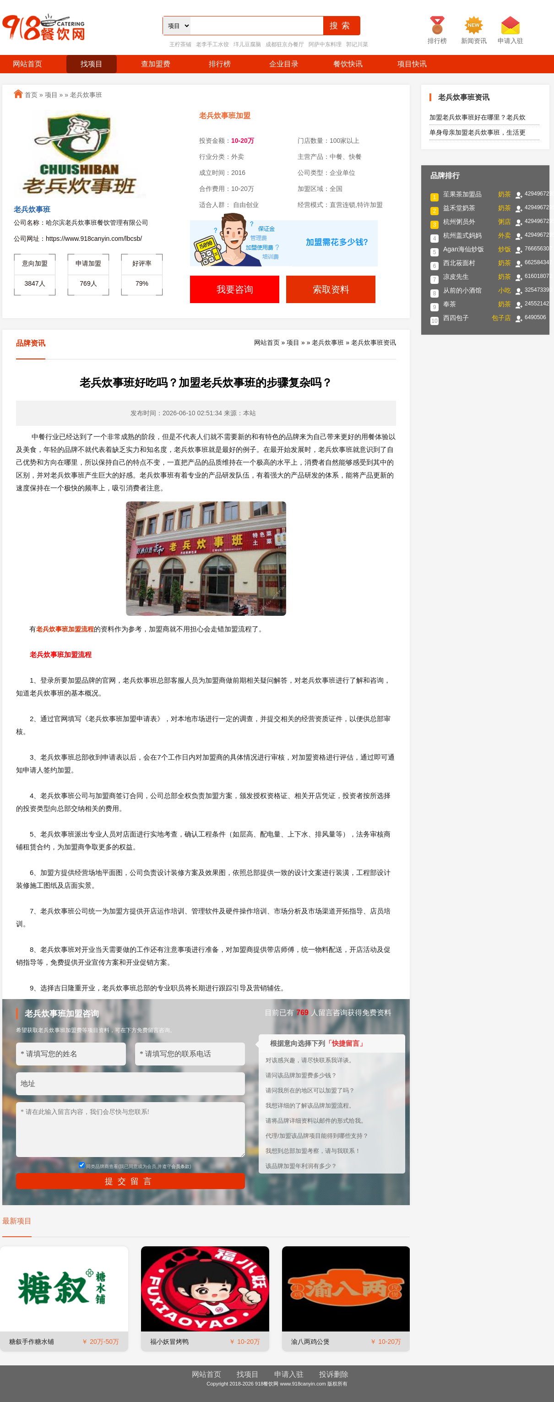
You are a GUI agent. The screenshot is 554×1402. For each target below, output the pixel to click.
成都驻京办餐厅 (285, 44)
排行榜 (220, 64)
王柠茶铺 (180, 44)
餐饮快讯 (348, 64)
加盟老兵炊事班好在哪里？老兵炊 (477, 117)
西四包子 (456, 317)
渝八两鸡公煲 (310, 1341)
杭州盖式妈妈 (462, 235)
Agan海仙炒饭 (463, 249)
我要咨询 (235, 289)
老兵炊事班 (86, 94)
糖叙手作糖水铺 (31, 1341)
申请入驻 (289, 1374)
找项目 (92, 64)
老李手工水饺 (212, 44)
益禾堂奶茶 (459, 208)
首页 (31, 94)
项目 (51, 94)
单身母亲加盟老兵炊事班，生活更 (477, 132)
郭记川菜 (357, 44)
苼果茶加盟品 (462, 194)
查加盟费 (155, 64)
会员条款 (180, 1166)
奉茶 (449, 304)
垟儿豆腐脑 (247, 44)
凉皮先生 (456, 276)
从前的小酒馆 (462, 290)
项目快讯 (412, 64)
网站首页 (27, 64)
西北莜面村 (459, 262)
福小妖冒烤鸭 (169, 1341)
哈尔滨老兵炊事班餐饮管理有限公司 (97, 222)
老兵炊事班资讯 (373, 342)
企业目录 (284, 64)
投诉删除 (333, 1374)
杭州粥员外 (459, 221)
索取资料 (331, 289)
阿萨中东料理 (325, 44)
